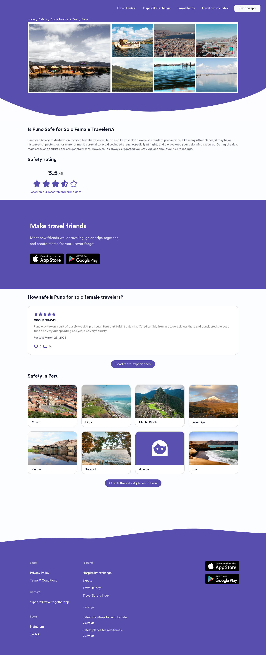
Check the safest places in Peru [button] (133, 483)
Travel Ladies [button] (126, 8)
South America (59, 19)
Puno (85, 19)
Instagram (37, 626)
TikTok (35, 634)
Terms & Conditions (43, 580)
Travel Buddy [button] (186, 8)
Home (31, 19)
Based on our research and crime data (55, 192)
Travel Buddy (92, 588)
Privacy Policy (39, 573)
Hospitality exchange (97, 573)
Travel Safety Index (96, 595)
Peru (75, 19)
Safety (43, 19)
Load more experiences (133, 364)
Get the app (247, 8)
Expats (87, 580)
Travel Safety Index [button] (215, 8)
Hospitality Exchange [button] (156, 8)
